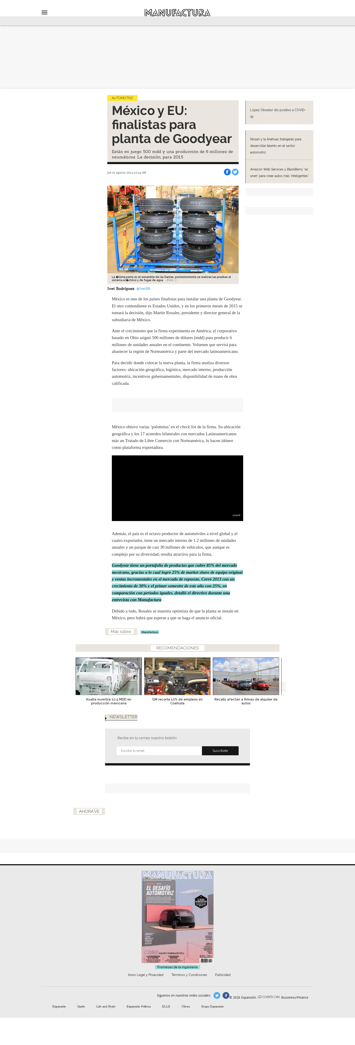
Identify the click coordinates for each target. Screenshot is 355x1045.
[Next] (281, 675)
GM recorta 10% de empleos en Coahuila (177, 701)
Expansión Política (139, 1006)
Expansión (59, 1006)
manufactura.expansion (226, 995)
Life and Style (105, 1006)
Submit (220, 750)
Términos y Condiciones (189, 975)
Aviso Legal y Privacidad (145, 975)
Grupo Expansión (212, 1006)
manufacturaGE (216, 995)
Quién (81, 1006)
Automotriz (122, 98)
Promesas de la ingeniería (177, 967)
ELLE (166, 1006)
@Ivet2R (143, 289)
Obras (186, 1006)
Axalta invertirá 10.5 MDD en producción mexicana (108, 701)
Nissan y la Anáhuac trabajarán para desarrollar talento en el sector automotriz (275, 145)
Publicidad (222, 975)
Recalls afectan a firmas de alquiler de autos (246, 701)
